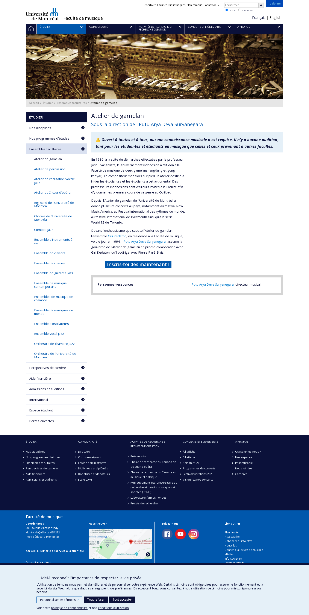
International (38, 399)
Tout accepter (122, 599)
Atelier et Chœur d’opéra (52, 192)
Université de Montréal (42, 14)
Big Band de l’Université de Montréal (54, 204)
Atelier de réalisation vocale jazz (54, 181)
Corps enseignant (89, 457)
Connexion (211, 5)
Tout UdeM (245, 10)
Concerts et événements (200, 441)
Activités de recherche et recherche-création (148, 444)
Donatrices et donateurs (94, 474)
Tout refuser (96, 599)
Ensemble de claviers (49, 253)
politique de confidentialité (69, 608)
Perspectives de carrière (47, 367)
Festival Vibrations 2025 (198, 474)
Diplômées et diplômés (93, 468)
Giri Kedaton (117, 236)
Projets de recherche (144, 503)
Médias (229, 554)
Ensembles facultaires (72, 103)
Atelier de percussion (49, 169)
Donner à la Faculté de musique (244, 550)
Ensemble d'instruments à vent (53, 241)
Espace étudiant (41, 410)
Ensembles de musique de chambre (53, 298)
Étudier (48, 103)
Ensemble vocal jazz (49, 333)
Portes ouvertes (41, 421)
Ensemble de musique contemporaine (50, 285)
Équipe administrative (92, 463)
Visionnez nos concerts (198, 479)
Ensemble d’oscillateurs (51, 323)
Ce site (230, 10)
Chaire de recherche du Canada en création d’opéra (153, 464)
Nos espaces (243, 457)
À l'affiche (189, 452)
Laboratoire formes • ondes (148, 497)
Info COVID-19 (233, 558)
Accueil (34, 103)
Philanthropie (244, 463)
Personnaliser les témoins (59, 600)
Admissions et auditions (46, 389)
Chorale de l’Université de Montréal (53, 218)
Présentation (138, 456)
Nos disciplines (40, 128)
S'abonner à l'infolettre (238, 541)
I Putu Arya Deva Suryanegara (143, 241)
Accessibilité (232, 537)
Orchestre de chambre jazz (54, 343)
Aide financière (40, 378)
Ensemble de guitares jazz (53, 273)
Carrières (241, 474)
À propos (242, 441)
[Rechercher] (261, 5)
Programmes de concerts (199, 468)
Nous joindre (243, 468)
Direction (84, 452)
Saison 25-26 (191, 463)
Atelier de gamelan (48, 159)
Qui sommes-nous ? (248, 452)
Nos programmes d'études (49, 138)
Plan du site (232, 532)
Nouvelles (231, 545)
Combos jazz (43, 229)
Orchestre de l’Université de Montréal (55, 355)
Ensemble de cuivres (49, 263)
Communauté (87, 441)
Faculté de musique (83, 18)
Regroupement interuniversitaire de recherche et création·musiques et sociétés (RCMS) (153, 487)
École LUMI (85, 479)
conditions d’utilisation (113, 608)
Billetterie (189, 457)
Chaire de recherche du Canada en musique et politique (153, 474)
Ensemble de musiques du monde (53, 312)
